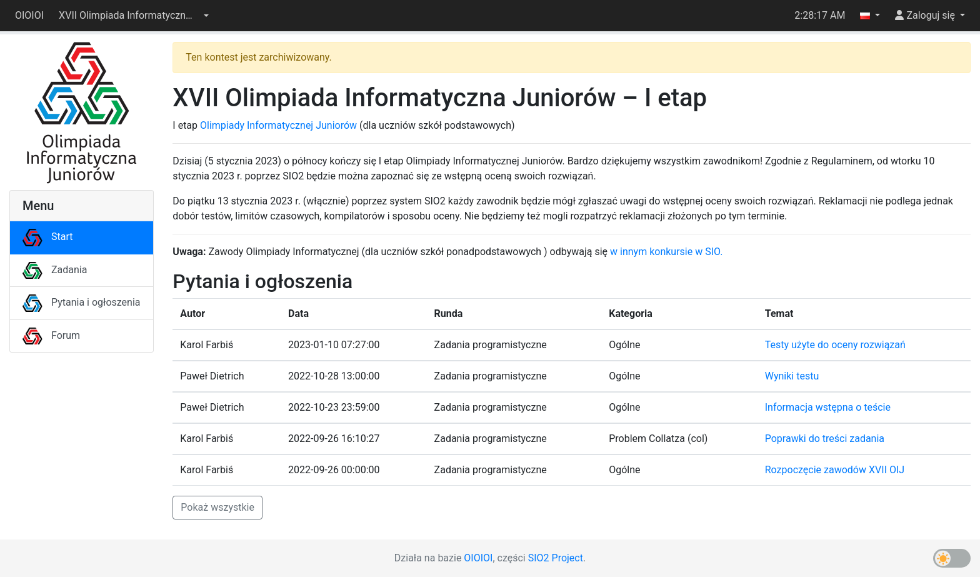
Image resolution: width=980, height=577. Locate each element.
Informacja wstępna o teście (828, 407)
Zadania (54, 270)
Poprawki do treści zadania (824, 438)
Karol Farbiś (206, 345)
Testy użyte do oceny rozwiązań (835, 345)
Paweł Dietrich (212, 376)
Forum (51, 335)
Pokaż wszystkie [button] (217, 507)
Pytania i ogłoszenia (81, 302)
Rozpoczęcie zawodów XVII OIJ (834, 470)
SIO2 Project (555, 558)
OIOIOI (29, 15)
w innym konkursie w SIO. (666, 252)
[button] (133, 15)
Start (47, 237)
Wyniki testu (792, 376)
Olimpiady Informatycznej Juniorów (278, 125)
